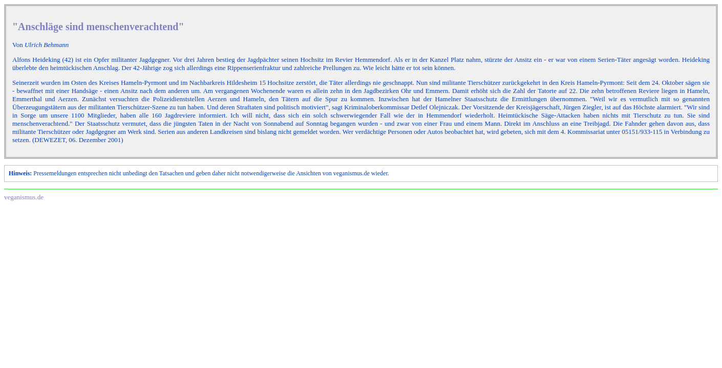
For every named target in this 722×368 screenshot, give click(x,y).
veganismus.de (24, 197)
